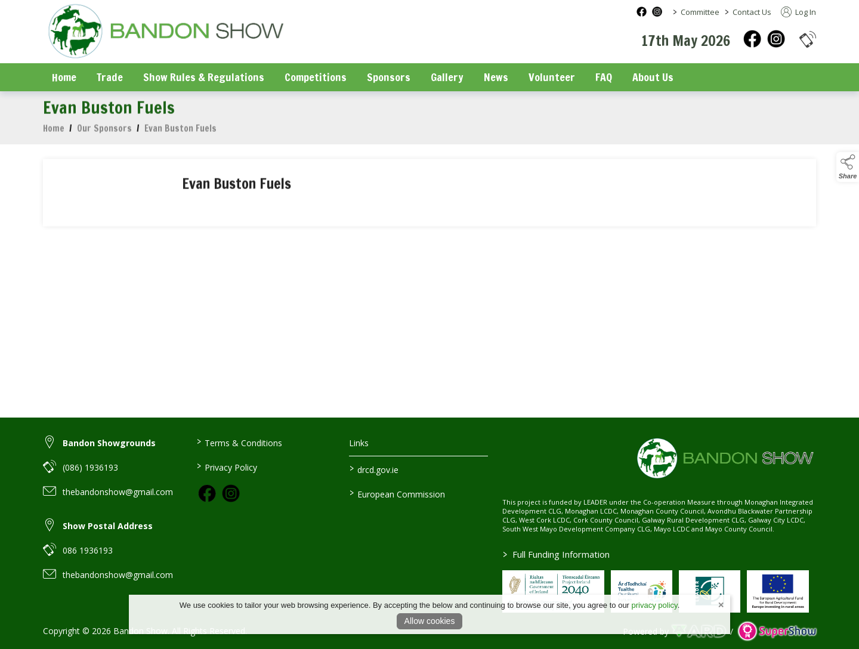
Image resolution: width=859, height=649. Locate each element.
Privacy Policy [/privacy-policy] (226, 466)
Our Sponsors (104, 131)
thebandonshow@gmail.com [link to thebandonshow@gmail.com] (118, 491)
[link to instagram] (231, 493)
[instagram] (776, 39)
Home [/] (64, 77)
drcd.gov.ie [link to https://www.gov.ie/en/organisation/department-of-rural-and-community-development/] (374, 468)
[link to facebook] (207, 493)
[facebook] (752, 39)
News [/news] (496, 77)
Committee (700, 12)
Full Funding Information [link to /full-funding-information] (556, 554)
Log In (798, 12)
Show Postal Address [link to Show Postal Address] (108, 525)
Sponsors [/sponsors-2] (388, 77)
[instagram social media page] (657, 12)
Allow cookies (429, 621)
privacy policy (655, 605)
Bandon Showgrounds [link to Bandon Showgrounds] (109, 443)
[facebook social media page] (641, 12)
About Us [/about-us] (652, 77)
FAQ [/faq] (603, 77)
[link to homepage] (165, 32)
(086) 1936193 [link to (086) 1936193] (90, 467)
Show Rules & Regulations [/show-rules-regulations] (203, 77)
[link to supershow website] (777, 631)
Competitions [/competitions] (316, 77)
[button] (807, 39)
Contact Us (752, 12)
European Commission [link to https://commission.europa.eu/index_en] (397, 493)
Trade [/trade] (110, 77)
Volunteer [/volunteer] (552, 77)
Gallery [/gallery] (447, 77)
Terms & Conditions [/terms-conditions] (239, 442)
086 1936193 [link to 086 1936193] (88, 550)
